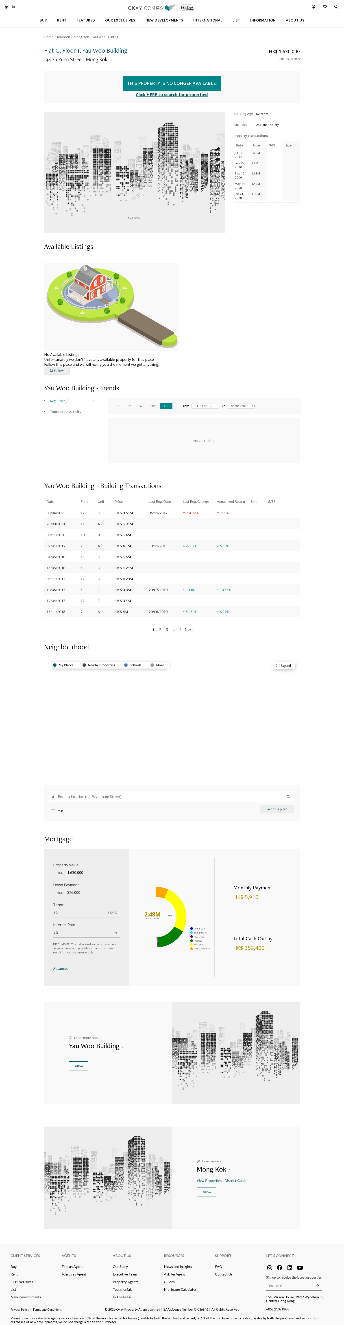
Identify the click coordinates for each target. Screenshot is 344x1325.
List (13, 1286)
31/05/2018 (55, 553)
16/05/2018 (55, 564)
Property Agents (125, 1278)
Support (223, 1252)
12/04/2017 (55, 597)
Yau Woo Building (105, 37)
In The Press (122, 1293)
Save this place (276, 805)
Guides (169, 1278)
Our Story (120, 1263)
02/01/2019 (55, 542)
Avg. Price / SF (61, 397)
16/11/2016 (55, 608)
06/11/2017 (55, 575)
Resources (174, 1252)
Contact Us (224, 1271)
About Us (122, 1252)
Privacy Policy (20, 1306)
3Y (129, 402)
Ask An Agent (174, 1271)
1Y (118, 402)
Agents (69, 1252)
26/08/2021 (55, 520)
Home (48, 37)
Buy (14, 1263)
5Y (140, 402)
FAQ (218, 1263)
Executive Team (125, 1271)
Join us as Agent (74, 1271)
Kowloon (63, 37)
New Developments (26, 1293)
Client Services (25, 1252)
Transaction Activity (65, 408)
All (166, 402)
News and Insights (178, 1263)
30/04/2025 (55, 509)
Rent (14, 1271)
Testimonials (122, 1286)
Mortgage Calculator (180, 1286)
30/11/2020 (55, 531)
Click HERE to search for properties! (172, 91)
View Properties (209, 1176)
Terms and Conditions (47, 1306)
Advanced (61, 965)
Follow (78, 1062)
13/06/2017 (55, 586)
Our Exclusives (22, 1278)
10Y (153, 402)
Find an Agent (72, 1263)
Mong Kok (81, 37)
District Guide (236, 1176)
